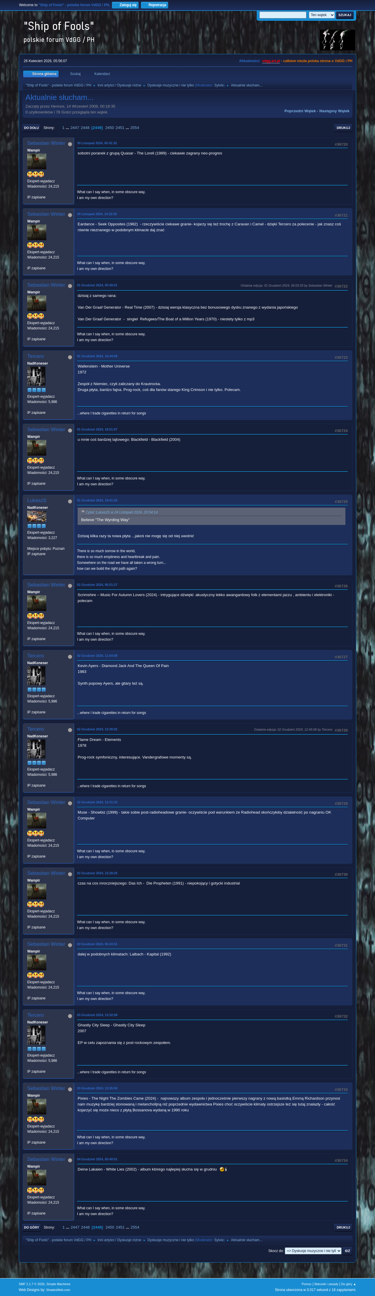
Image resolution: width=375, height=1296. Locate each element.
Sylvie (219, 85)
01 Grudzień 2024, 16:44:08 (97, 356)
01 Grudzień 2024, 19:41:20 (97, 500)
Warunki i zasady (326, 1284)
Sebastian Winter (46, 143)
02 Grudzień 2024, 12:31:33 (97, 802)
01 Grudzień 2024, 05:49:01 (97, 285)
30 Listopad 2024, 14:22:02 (97, 214)
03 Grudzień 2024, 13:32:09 (97, 1015)
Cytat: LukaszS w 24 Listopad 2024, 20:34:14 (122, 512)
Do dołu (31, 128)
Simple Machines (58, 1284)
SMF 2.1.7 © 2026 (32, 1284)
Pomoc (307, 1284)
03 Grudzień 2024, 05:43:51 (97, 944)
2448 (85, 127)
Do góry (31, 1227)
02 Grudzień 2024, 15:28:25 (97, 873)
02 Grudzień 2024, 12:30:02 (97, 729)
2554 (134, 127)
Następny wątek (334, 111)
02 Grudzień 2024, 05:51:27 (97, 584)
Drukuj (343, 128)
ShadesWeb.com (58, 1290)
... (68, 127)
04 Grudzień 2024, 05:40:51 (97, 1159)
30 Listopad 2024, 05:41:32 (97, 143)
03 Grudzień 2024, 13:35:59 (97, 1088)
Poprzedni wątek (300, 111)
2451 (120, 127)
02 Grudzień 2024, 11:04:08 (97, 655)
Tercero (35, 356)
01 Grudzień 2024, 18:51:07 (97, 429)
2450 (109, 127)
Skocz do (275, 1251)
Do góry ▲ (348, 1284)
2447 (74, 127)
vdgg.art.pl (271, 61)
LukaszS (36, 500)
